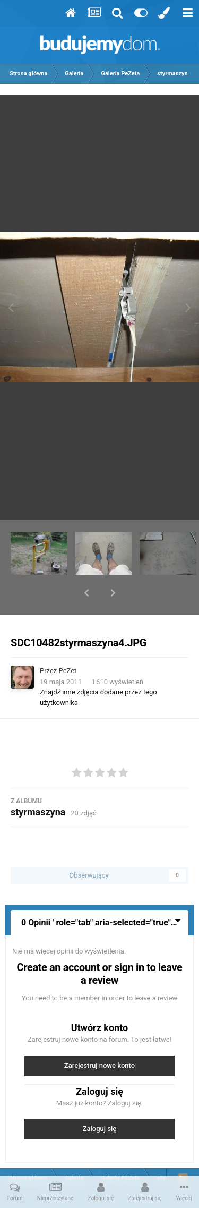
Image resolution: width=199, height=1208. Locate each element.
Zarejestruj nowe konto (99, 1038)
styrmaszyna (38, 784)
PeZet (68, 643)
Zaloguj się (100, 1101)
